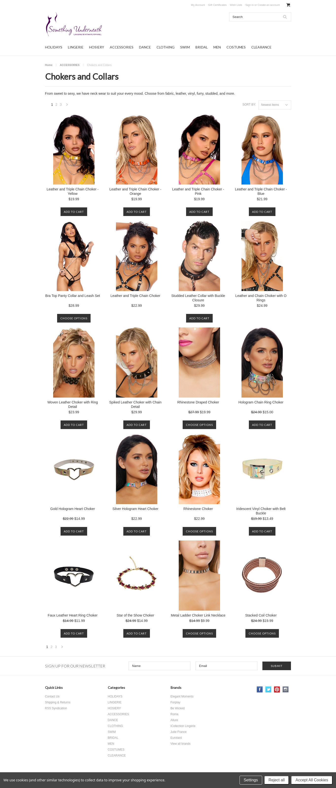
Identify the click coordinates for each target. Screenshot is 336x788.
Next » (62, 648)
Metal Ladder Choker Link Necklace (198, 615)
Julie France (179, 732)
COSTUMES (236, 47)
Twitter (268, 689)
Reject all (277, 780)
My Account (198, 4)
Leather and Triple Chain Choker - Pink (198, 191)
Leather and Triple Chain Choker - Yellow (73, 191)
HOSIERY (96, 47)
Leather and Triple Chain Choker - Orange (135, 191)
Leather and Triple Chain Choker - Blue (261, 191)
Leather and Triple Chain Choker (135, 296)
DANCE (145, 47)
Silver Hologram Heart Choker (135, 509)
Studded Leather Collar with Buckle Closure (198, 298)
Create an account (268, 4)
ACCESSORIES (121, 47)
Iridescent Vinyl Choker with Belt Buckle (261, 511)
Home (49, 64)
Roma (174, 714)
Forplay (175, 702)
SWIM (185, 47)
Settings (251, 780)
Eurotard (176, 738)
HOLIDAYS (53, 47)
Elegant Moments (182, 696)
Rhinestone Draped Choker (198, 402)
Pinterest (277, 689)
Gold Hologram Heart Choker (72, 509)
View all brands (181, 743)
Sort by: (249, 104)
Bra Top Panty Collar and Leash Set (72, 296)
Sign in (249, 4)
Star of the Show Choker (135, 615)
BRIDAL (201, 47)
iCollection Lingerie (183, 726)
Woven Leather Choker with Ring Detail (72, 404)
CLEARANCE (261, 47)
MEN (217, 47)
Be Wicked (178, 708)
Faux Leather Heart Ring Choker (72, 615)
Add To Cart (74, 211)
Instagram (286, 689)
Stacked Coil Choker (261, 615)
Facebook (260, 689)
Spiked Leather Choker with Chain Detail (135, 404)
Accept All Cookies (311, 780)
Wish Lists (236, 4)
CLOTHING (166, 47)
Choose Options (73, 318)
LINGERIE (75, 47)
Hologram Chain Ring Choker (261, 402)
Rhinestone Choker (198, 509)
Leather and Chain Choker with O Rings (261, 298)
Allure (174, 720)
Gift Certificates (217, 4)
